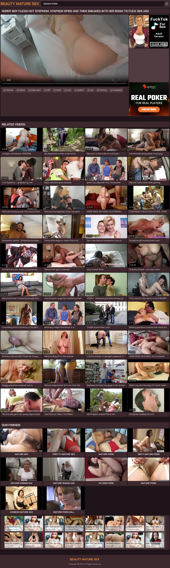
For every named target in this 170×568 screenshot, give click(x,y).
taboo (22, 90)
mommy (103, 90)
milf (48, 90)
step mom (36, 90)
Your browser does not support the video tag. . (65, 51)
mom (58, 90)
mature (9, 90)
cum (69, 90)
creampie (117, 90)
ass (91, 90)
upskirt (80, 90)
